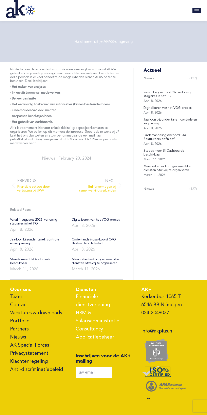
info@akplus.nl (157, 331)
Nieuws (18, 337)
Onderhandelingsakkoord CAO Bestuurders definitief (94, 241)
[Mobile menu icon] (196, 10)
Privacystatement (29, 353)
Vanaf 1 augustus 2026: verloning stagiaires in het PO (33, 221)
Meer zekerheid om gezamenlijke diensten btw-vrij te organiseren (95, 261)
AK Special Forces (29, 345)
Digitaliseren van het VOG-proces (96, 219)
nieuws (48, 159)
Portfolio (20, 321)
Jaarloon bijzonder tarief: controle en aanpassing (34, 241)
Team (16, 296)
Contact (19, 305)
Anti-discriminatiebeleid (36, 369)
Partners (19, 329)
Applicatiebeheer (95, 337)
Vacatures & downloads (36, 313)
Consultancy (89, 329)
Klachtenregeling (29, 361)
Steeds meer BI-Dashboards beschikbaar (30, 261)
